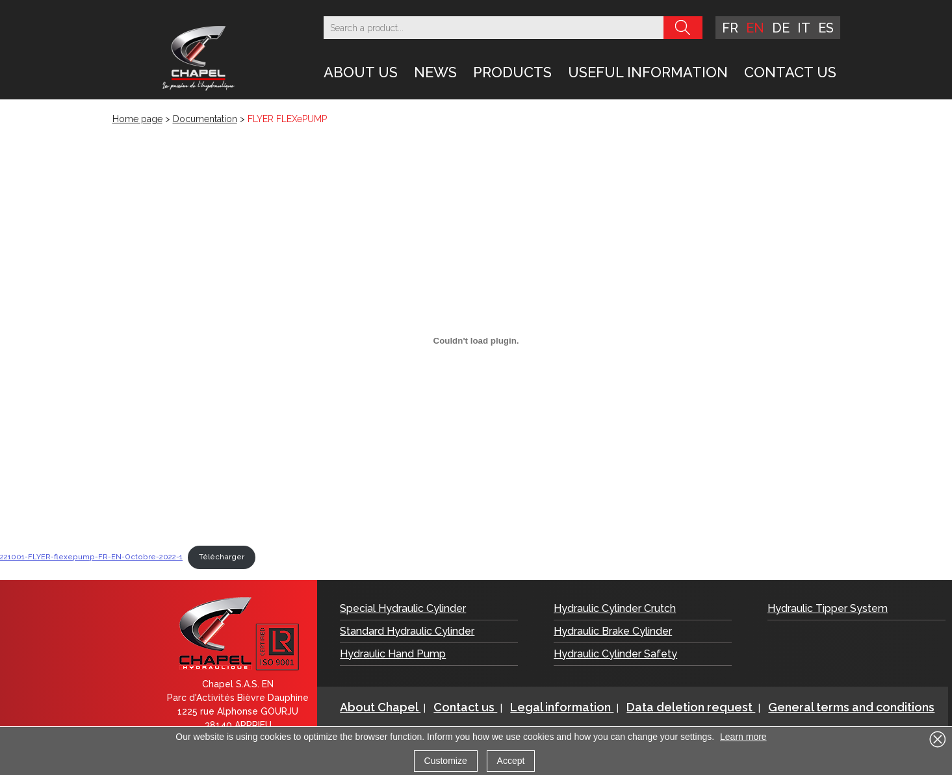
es (826, 28)
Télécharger (221, 556)
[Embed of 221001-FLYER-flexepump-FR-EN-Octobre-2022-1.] (476, 340)
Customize (445, 761)
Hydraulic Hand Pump (393, 654)
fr (730, 28)
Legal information (561, 707)
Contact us (790, 72)
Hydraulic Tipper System (827, 608)
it (803, 28)
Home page (137, 119)
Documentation (205, 119)
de (781, 28)
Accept (511, 761)
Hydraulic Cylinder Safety (615, 654)
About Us (361, 72)
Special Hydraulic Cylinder (403, 608)
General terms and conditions (851, 707)
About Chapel (380, 707)
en (755, 28)
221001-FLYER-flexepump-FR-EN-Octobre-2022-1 (91, 556)
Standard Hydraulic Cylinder (407, 631)
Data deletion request (690, 707)
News (435, 72)
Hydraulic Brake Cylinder (613, 631)
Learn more (743, 736)
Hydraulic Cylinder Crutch (615, 608)
